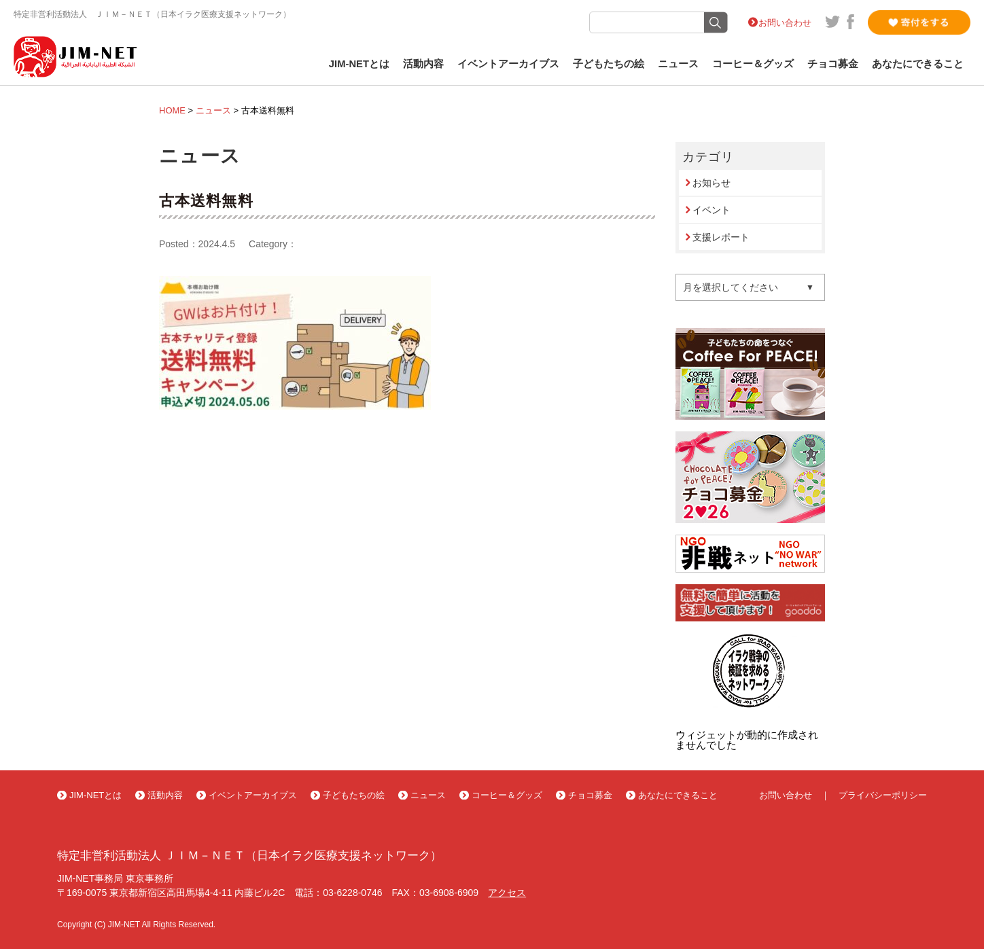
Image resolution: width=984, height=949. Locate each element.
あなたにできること (918, 63)
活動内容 (423, 63)
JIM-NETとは (359, 63)
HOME (172, 110)
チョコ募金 (832, 63)
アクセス (507, 892)
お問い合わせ (784, 23)
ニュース (678, 63)
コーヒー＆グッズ (753, 63)
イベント (711, 209)
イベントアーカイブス (508, 63)
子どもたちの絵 (608, 63)
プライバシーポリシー (883, 795)
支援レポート (721, 237)
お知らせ (711, 182)
